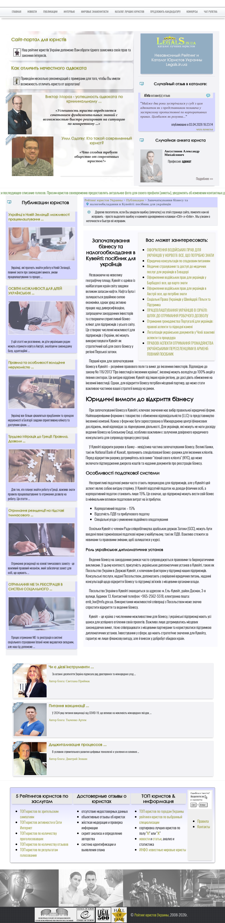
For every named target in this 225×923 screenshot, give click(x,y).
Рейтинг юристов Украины (104, 200)
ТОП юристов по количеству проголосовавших (38, 835)
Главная (16, 11)
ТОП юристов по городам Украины (161, 811)
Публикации (50, 11)
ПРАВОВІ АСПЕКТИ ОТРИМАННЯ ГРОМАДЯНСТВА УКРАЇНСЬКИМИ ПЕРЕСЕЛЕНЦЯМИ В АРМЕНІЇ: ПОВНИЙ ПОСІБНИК (180, 348)
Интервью (69, 11)
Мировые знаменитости (95, 11)
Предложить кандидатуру (165, 11)
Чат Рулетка (210, 11)
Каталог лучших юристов (129, 11)
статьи (157, 838)
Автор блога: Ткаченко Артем (67, 720)
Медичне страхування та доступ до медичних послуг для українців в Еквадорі (176, 268)
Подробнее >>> (204, 178)
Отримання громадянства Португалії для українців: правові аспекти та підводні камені (180, 323)
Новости (32, 11)
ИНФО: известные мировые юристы (162, 849)
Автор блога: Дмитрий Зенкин (68, 759)
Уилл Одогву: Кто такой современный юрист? (97, 140)
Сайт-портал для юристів (38, 39)
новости (144, 838)
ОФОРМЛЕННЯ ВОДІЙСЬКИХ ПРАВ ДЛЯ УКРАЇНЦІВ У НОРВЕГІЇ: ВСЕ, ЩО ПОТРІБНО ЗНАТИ (180, 252)
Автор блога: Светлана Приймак (69, 681)
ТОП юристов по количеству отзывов (44, 844)
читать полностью (204, 129)
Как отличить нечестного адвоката (49, 67)
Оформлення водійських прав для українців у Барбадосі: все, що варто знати (176, 279)
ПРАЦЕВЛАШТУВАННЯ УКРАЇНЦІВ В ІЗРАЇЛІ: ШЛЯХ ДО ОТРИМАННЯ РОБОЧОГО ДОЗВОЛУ (177, 312)
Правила (203, 821)
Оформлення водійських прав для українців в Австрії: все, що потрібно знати (176, 290)
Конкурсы (192, 11)
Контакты (203, 826)
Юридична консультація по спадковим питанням (178, 260)
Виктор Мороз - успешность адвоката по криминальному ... (84, 98)
